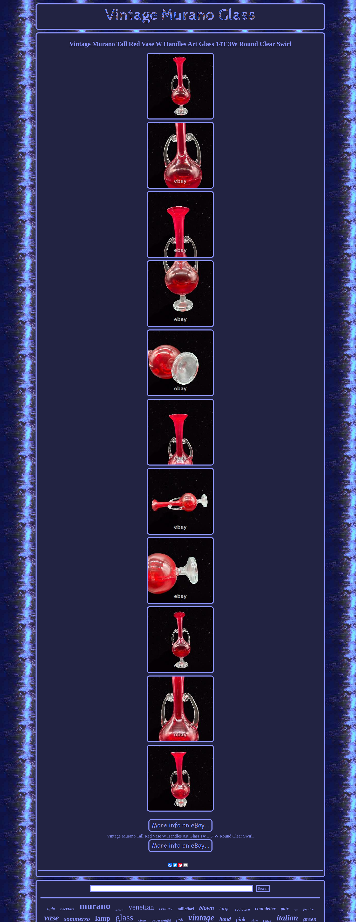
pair (285, 908)
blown (206, 908)
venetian (141, 907)
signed (119, 909)
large (224, 908)
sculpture (242, 909)
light (51, 908)
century (165, 908)
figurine (308, 909)
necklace (67, 909)
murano (95, 906)
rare (296, 910)
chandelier (265, 908)
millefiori (185, 909)
